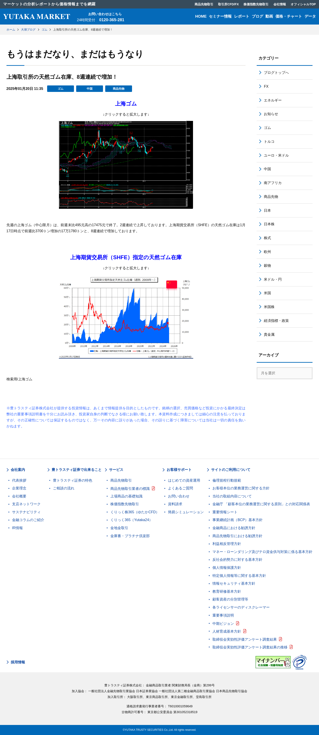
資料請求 (175, 504)
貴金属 (269, 334)
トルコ (269, 141)
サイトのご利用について (230, 470)
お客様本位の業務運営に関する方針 (241, 488)
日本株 (269, 224)
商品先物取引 (121, 480)
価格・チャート (288, 16)
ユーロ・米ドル (276, 155)
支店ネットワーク (26, 504)
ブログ (257, 16)
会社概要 (19, 496)
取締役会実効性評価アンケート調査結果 (244, 639)
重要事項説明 (223, 615)
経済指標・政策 (276, 321)
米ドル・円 (273, 279)
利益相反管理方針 (226, 544)
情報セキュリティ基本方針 (233, 583)
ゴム (60, 88)
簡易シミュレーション (186, 512)
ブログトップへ (276, 73)
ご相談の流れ (63, 488)
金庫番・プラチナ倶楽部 (130, 536)
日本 (267, 210)
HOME (201, 16)
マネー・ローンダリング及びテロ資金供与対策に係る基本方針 (262, 552)
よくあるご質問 (180, 488)
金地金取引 (119, 528)
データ (310, 16)
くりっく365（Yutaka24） (131, 520)
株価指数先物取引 (124, 504)
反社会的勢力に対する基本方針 (237, 559)
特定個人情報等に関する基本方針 (239, 576)
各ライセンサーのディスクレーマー (241, 607)
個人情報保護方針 (226, 567)
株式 (267, 238)
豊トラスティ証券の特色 (72, 480)
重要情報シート (224, 512)
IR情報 (17, 528)
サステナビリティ (26, 512)
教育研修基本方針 (226, 591)
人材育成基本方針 (226, 631)
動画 (269, 16)
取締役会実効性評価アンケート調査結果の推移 (250, 647)
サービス (116, 470)
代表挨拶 (19, 480)
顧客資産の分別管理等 (230, 599)
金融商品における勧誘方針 (233, 528)
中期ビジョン (223, 623)
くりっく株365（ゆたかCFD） (135, 512)
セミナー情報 (220, 16)
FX (266, 86)
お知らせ (271, 114)
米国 (267, 293)
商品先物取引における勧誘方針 (237, 536)
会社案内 (18, 470)
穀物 (267, 265)
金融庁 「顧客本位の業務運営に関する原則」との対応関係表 (261, 504)
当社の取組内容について (232, 496)
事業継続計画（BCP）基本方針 (237, 520)
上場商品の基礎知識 (126, 496)
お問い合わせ (178, 496)
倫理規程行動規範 (226, 480)
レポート (241, 16)
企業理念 (19, 488)
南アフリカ (273, 183)
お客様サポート (179, 470)
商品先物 (118, 88)
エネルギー (273, 100)
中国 (89, 88)
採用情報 (18, 662)
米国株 (269, 307)
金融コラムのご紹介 (28, 520)
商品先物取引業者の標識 (130, 489)
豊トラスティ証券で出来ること (77, 470)
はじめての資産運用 (184, 480)
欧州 (267, 252)
